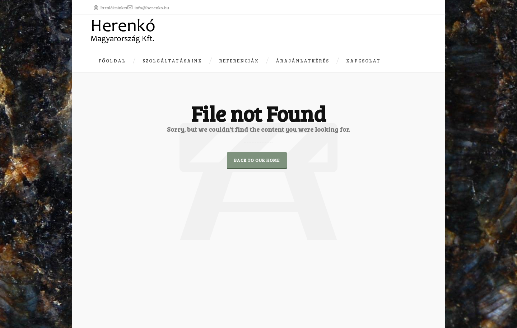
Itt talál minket (110, 7)
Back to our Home (257, 160)
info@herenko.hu (148, 7)
